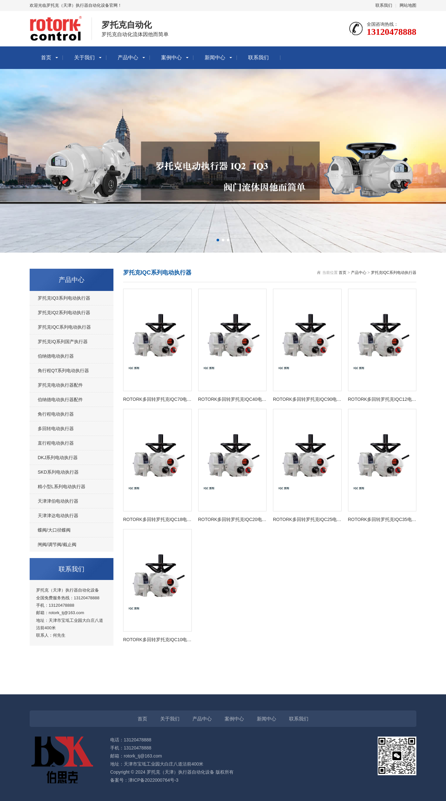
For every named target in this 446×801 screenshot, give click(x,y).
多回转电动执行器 (56, 428)
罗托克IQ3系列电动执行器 (64, 298)
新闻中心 (215, 57)
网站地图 (408, 5)
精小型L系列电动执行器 (61, 486)
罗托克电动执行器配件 (60, 385)
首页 (46, 57)
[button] (218, 240)
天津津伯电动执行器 (58, 501)
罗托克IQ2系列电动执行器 (64, 312)
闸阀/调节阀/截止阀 (57, 544)
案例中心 (171, 57)
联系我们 (383, 5)
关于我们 (84, 57)
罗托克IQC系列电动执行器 (64, 327)
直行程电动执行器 (56, 443)
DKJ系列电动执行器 (58, 457)
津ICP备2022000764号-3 (153, 780)
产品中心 (128, 57)
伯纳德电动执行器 (56, 356)
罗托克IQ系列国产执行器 (63, 341)
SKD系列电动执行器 (58, 472)
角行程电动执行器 (56, 414)
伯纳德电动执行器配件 (60, 399)
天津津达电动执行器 (58, 515)
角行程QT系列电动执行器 (63, 370)
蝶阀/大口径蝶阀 (54, 530)
